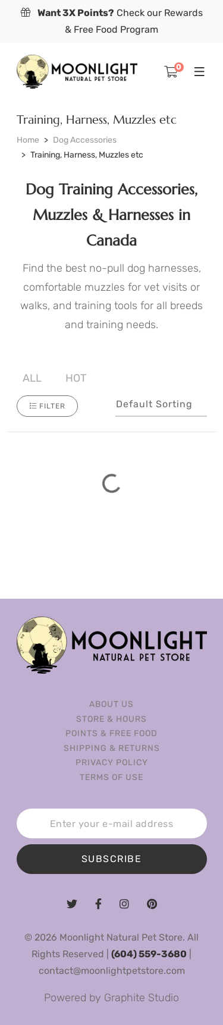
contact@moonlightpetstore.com (112, 970)
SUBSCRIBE (111, 858)
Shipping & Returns (112, 748)
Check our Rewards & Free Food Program (112, 21)
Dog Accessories (85, 140)
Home (28, 140)
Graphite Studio (141, 997)
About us (111, 704)
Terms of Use (111, 777)
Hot (75, 378)
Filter (47, 406)
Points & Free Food (111, 733)
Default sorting (154, 404)
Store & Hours (111, 719)
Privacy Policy (112, 762)
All (32, 378)
